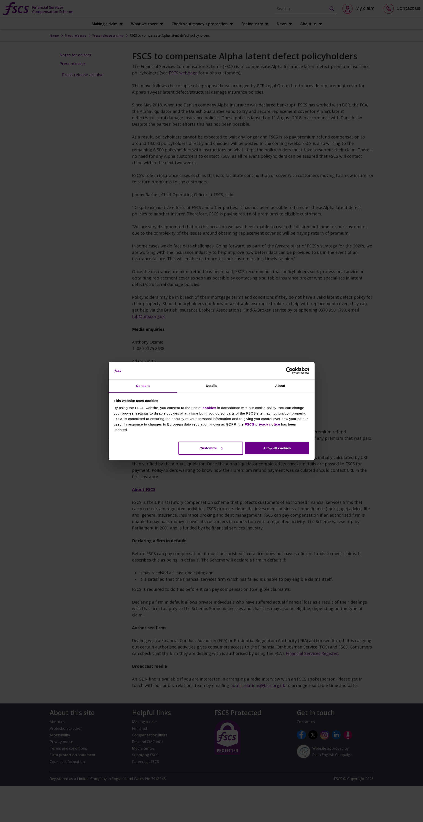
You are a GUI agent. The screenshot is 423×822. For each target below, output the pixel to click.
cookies (209, 408)
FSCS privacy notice (262, 424)
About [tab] (280, 386)
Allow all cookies (277, 448)
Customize (210, 448)
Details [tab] (211, 386)
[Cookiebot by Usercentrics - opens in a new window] (289, 370)
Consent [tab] (143, 386)
